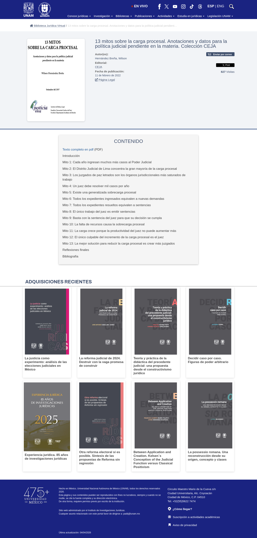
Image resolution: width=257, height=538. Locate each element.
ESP (211, 6)
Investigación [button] (103, 16)
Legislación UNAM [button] (220, 16)
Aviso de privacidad (182, 525)
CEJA (98, 66)
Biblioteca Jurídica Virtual (47, 25)
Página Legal (105, 79)
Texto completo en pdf (77, 149)
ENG (220, 6)
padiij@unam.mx (131, 513)
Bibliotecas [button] (124, 16)
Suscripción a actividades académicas (194, 517)
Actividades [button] (166, 16)
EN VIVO (139, 6)
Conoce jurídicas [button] (79, 16)
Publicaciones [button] (145, 16)
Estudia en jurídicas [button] (190, 16)
